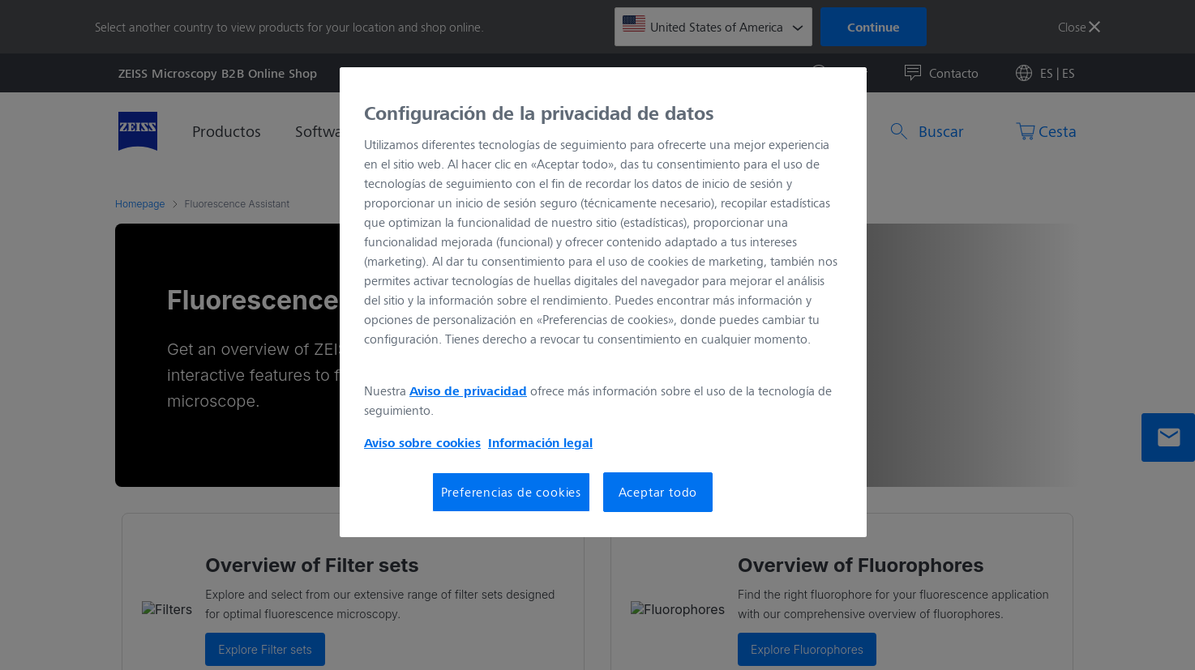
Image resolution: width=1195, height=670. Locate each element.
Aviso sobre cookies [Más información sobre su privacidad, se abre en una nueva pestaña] (422, 442)
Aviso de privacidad (468, 390)
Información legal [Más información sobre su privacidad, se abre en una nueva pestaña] (540, 442)
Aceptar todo (658, 491)
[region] (603, 302)
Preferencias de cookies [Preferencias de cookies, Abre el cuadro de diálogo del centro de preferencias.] (511, 491)
